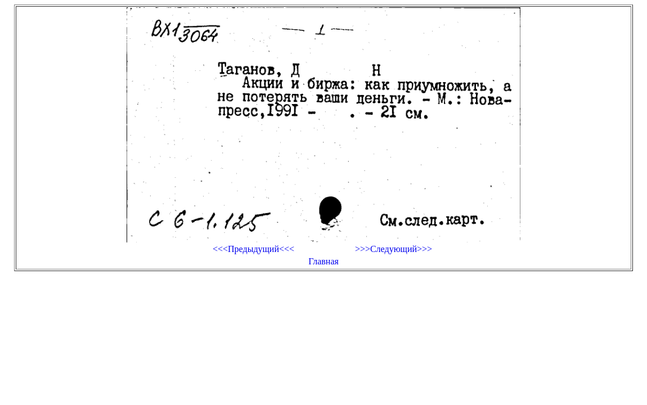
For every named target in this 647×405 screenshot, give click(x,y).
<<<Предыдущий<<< (253, 249)
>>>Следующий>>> (393, 249)
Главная (323, 261)
